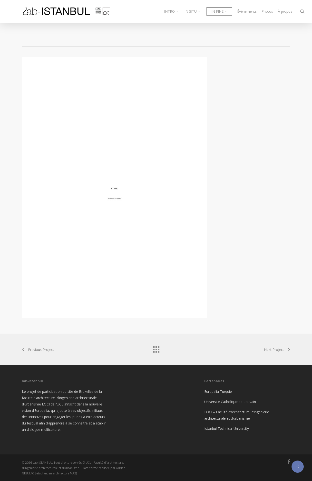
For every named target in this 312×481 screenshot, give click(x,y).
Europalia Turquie (218, 391)
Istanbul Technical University (226, 428)
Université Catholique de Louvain (230, 401)
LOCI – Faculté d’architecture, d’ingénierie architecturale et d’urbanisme (236, 415)
